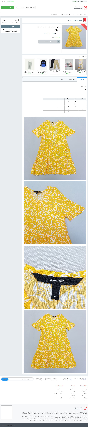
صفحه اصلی (72, 389)
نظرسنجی (61, 395)
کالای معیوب (54, 14)
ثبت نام (74, 1)
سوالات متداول (84, 395)
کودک (74, 14)
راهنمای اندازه (84, 393)
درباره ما (73, 391)
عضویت (61, 391)
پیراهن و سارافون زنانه (49, 33)
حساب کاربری (60, 389)
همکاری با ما (72, 395)
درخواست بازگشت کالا (58, 393)
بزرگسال (80, 14)
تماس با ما (73, 393)
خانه (85, 14)
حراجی (61, 14)
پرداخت (61, 398)
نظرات (62, 79)
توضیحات (82, 79)
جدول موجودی (72, 79)
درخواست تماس (72, 398)
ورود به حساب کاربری (80, 1)
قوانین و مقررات (84, 389)
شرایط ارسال (84, 398)
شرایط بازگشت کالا (83, 400)
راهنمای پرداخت (84, 391)
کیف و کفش (68, 14)
